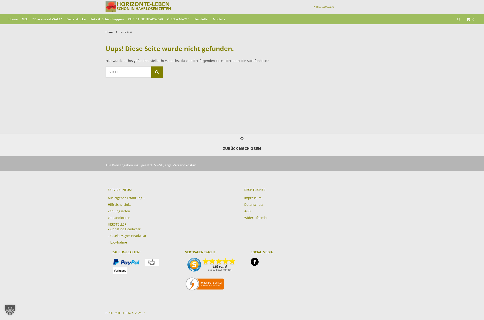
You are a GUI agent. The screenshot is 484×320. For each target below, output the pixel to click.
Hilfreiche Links (119, 204)
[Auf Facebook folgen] (255, 262)
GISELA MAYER (178, 19)
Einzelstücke (76, 19)
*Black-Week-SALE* (48, 19)
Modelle (219, 19)
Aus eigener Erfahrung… (126, 198)
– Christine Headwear (124, 229)
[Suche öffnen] (458, 19)
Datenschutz (253, 204)
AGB (247, 211)
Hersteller (201, 19)
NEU (25, 19)
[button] (10, 310)
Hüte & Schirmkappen (107, 19)
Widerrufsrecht (255, 218)
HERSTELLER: (117, 224)
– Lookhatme (117, 242)
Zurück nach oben (242, 144)
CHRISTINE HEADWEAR (145, 19)
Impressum (253, 198)
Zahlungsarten (119, 211)
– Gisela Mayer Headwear (127, 236)
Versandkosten (119, 218)
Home (13, 19)
